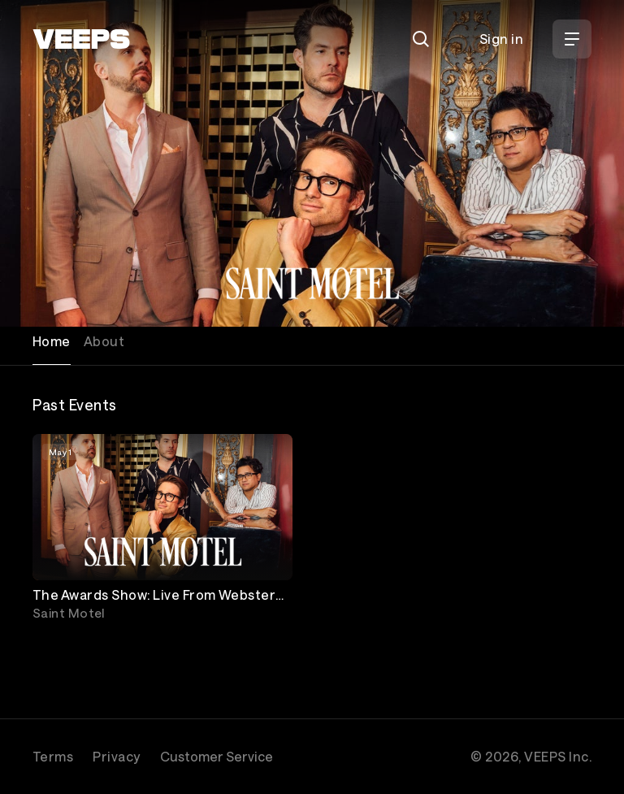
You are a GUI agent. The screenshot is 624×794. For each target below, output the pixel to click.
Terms (52, 756)
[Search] (420, 39)
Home (51, 341)
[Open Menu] (572, 39)
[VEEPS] (81, 39)
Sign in (501, 38)
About (104, 341)
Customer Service (216, 756)
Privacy (116, 756)
